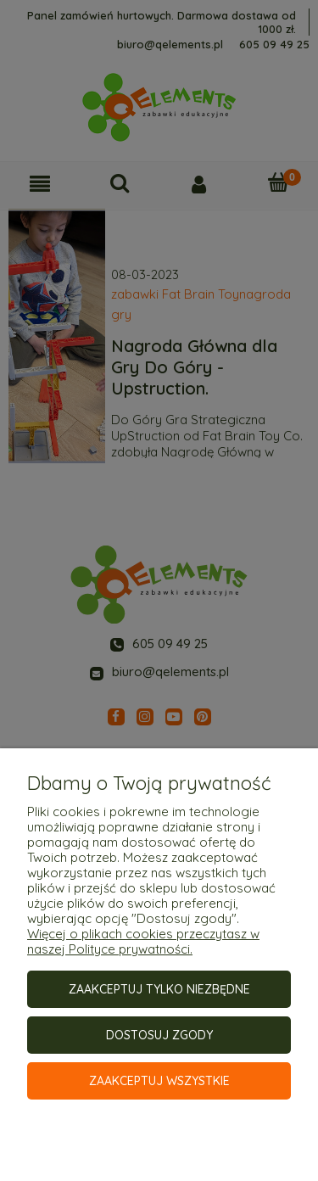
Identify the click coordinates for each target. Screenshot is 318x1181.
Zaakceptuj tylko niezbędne (159, 989)
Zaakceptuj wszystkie (159, 1081)
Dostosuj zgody (159, 1035)
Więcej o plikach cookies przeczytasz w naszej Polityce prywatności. (143, 941)
